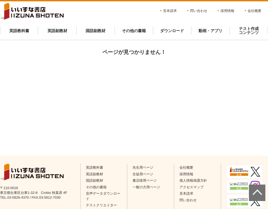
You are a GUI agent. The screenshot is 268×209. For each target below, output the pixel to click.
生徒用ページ (143, 174)
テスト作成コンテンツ (249, 31)
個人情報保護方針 (193, 180)
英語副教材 (57, 30)
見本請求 (170, 11)
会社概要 (254, 11)
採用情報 (227, 11)
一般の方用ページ (146, 187)
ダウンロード (172, 30)
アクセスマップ (191, 187)
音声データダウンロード (103, 196)
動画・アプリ (210, 30)
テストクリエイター (101, 205)
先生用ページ (143, 167)
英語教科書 (19, 30)
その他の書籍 (134, 30)
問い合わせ (198, 11)
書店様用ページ (145, 180)
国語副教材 (96, 30)
